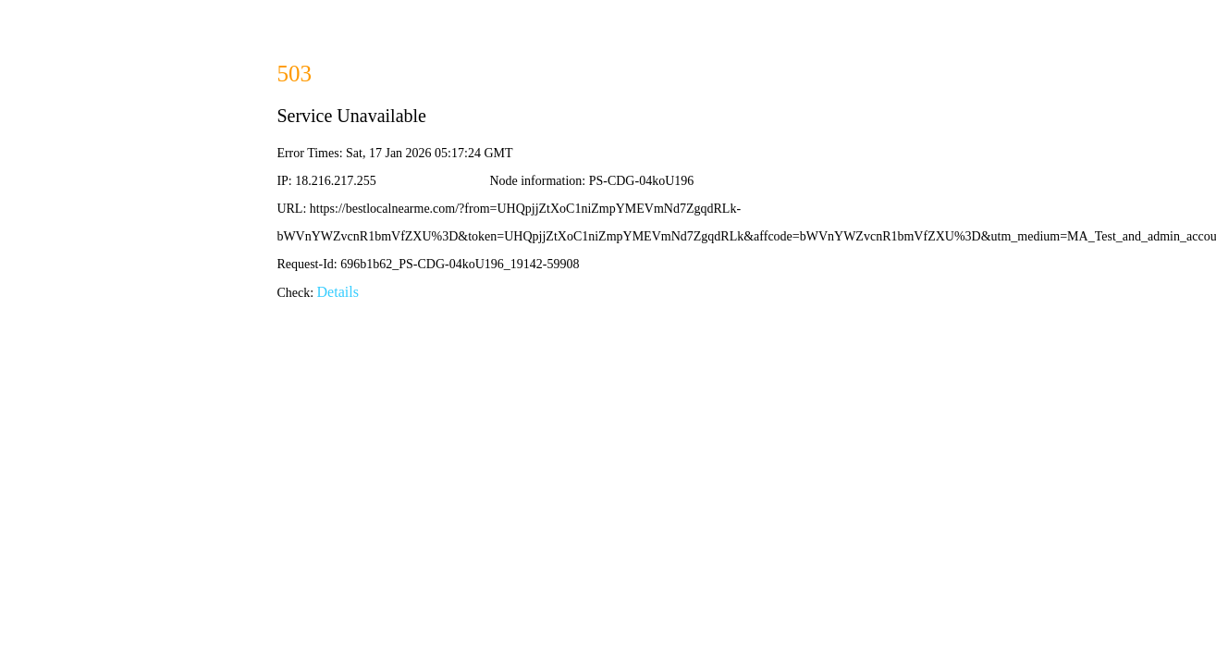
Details (338, 292)
